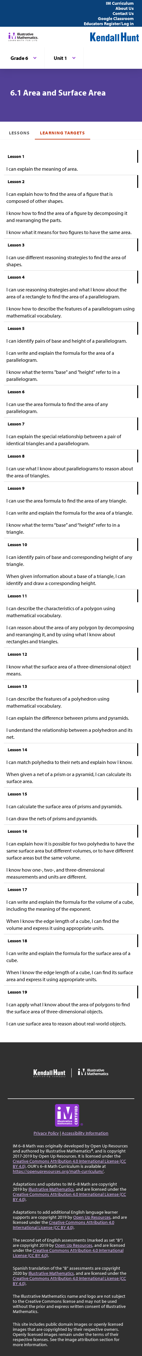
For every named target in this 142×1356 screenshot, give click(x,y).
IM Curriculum (120, 3)
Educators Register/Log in (109, 23)
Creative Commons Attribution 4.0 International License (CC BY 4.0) (69, 1163)
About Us (124, 8)
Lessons (19, 133)
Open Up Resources (92, 1217)
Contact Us (123, 13)
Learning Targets (62, 133)
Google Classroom (116, 18)
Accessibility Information (85, 1133)
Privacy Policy (46, 1133)
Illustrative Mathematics (51, 1189)
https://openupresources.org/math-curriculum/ (58, 1171)
